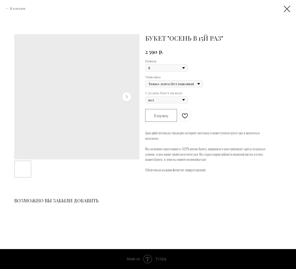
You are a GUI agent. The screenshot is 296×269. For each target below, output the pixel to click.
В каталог (18, 8)
